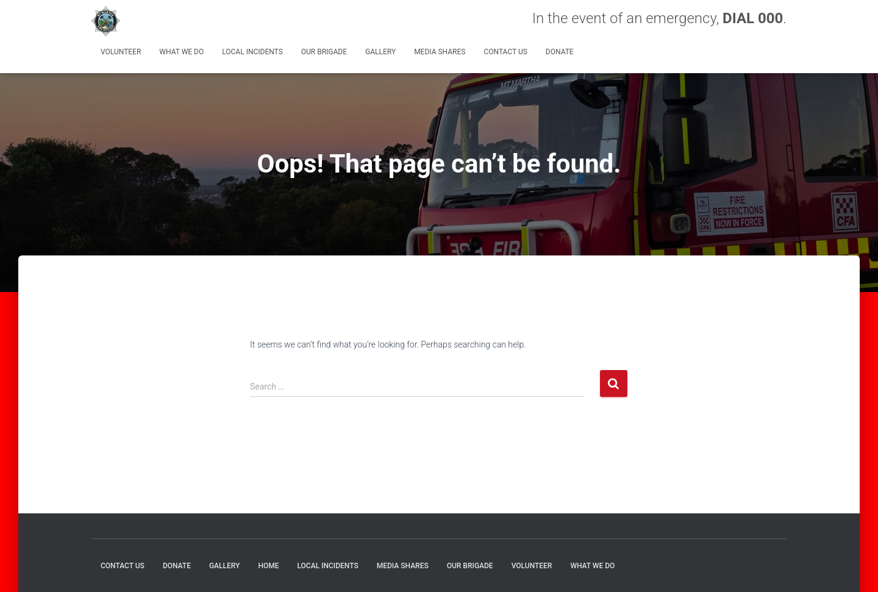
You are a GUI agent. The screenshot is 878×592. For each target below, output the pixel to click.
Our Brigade (324, 52)
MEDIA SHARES (439, 52)
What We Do (181, 52)
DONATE (560, 52)
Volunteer (121, 52)
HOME (268, 566)
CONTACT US (505, 52)
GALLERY (380, 52)
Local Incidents (252, 52)
